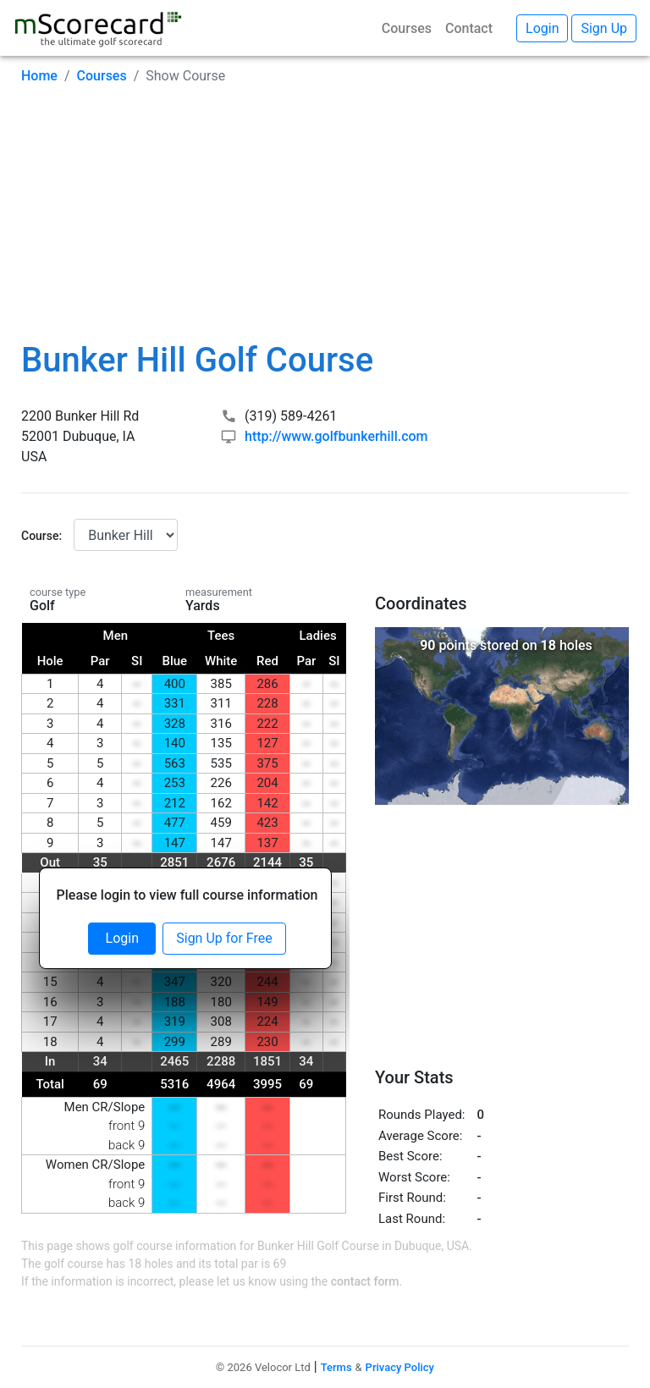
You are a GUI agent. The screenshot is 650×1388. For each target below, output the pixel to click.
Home (39, 76)
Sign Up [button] (604, 28)
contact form (365, 1281)
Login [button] (542, 28)
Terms (336, 1367)
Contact (469, 28)
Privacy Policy (400, 1367)
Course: (41, 536)
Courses (407, 28)
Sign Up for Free (224, 938)
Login (122, 938)
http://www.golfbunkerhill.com (336, 436)
